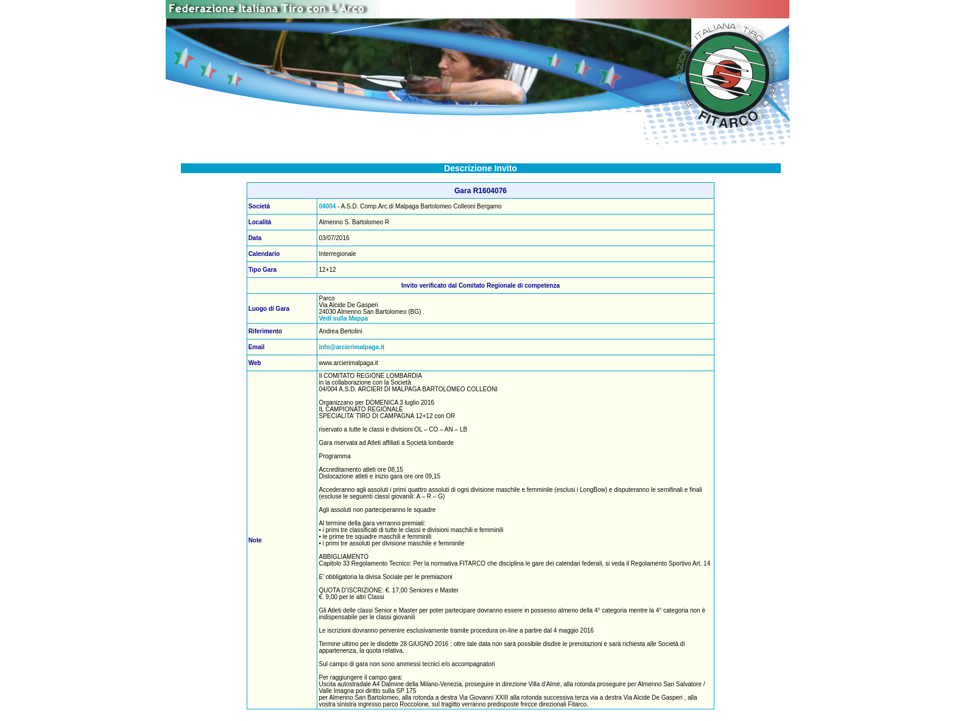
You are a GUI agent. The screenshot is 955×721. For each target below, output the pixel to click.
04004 (327, 206)
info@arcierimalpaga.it (351, 347)
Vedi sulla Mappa (343, 318)
